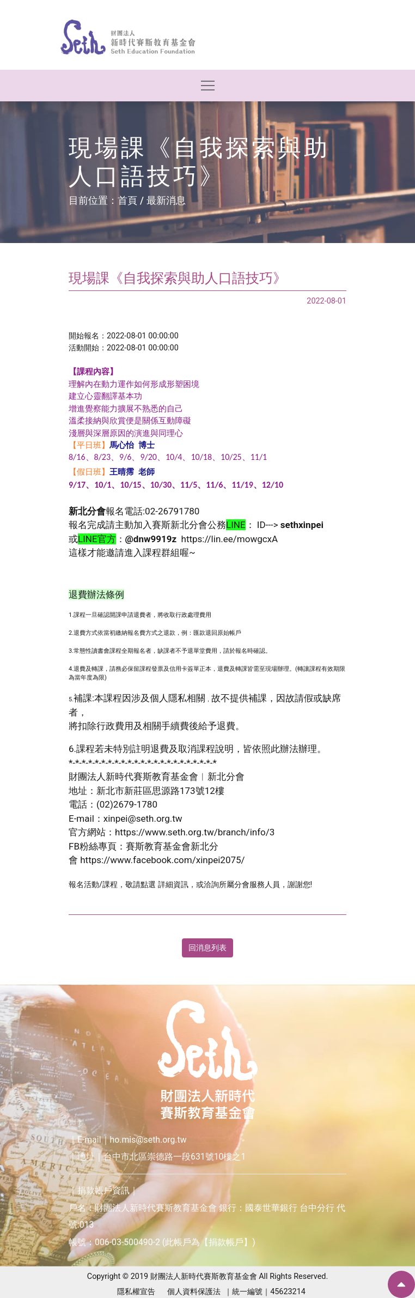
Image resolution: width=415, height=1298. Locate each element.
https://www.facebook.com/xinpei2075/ (162, 859)
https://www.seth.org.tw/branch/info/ (192, 832)
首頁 (127, 200)
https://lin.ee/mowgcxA (229, 538)
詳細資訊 (173, 884)
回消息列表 (207, 948)
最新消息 (166, 200)
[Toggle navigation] (207, 86)
